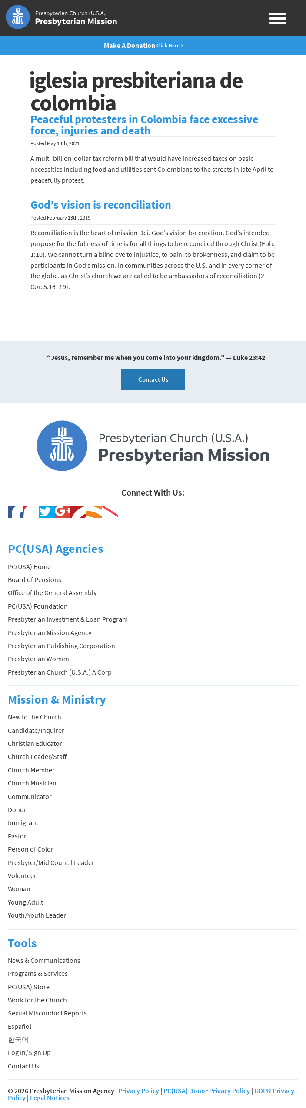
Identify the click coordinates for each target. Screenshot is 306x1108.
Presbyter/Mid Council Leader (51, 862)
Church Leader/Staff (37, 756)
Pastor (17, 836)
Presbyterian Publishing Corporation (61, 645)
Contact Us (153, 379)
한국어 (18, 1039)
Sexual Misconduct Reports (47, 1012)
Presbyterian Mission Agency (49, 632)
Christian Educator (35, 743)
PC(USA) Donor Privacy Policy (206, 1090)
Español (19, 1026)
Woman (19, 888)
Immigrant (23, 822)
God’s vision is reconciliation (100, 205)
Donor (17, 809)
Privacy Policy (138, 1090)
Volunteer (22, 875)
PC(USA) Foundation (38, 606)
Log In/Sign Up (29, 1052)
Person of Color (30, 849)
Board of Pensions (34, 579)
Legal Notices (50, 1097)
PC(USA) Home (29, 566)
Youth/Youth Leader (37, 915)
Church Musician (32, 783)
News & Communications (44, 960)
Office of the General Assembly (52, 592)
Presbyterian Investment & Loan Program (68, 619)
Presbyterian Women (38, 658)
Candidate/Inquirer (36, 730)
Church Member (31, 769)
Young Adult (25, 902)
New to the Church (34, 716)
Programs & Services (38, 973)
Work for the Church (37, 999)
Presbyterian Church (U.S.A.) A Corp (60, 672)
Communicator (30, 796)
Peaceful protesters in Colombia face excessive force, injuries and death (144, 124)
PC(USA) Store (29, 986)
